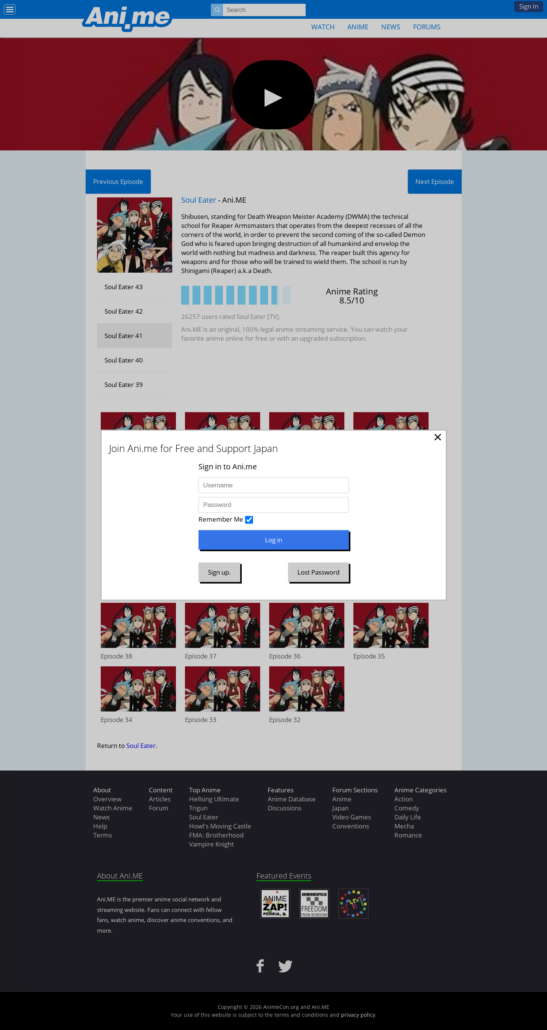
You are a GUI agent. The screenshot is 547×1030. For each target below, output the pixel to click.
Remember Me (220, 519)
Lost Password (318, 572)
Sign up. (219, 572)
